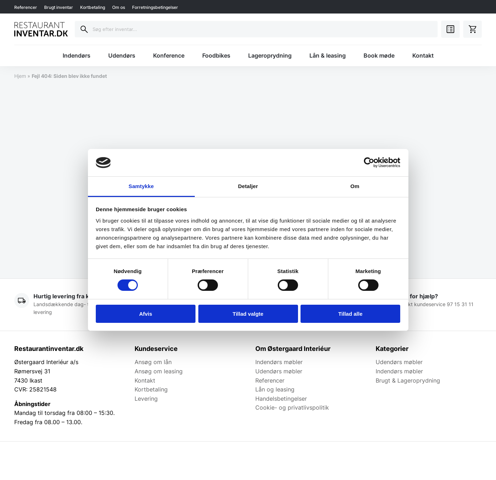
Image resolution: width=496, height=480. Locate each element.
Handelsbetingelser (281, 398)
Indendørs (76, 55)
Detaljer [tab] (248, 186)
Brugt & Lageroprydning (408, 380)
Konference (168, 55)
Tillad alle (350, 314)
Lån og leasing (274, 389)
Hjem (20, 76)
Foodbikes (216, 55)
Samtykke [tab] (141, 186)
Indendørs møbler (279, 362)
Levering (146, 398)
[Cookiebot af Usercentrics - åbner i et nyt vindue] (369, 162)
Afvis (145, 314)
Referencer (25, 7)
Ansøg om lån (153, 362)
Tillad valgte (248, 314)
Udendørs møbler (278, 371)
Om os (118, 7)
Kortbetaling (92, 7)
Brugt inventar (58, 7)
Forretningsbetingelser (155, 7)
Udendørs (121, 55)
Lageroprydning (270, 55)
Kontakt (423, 55)
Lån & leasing (327, 55)
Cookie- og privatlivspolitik (292, 407)
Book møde (379, 55)
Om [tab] (354, 186)
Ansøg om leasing (159, 371)
